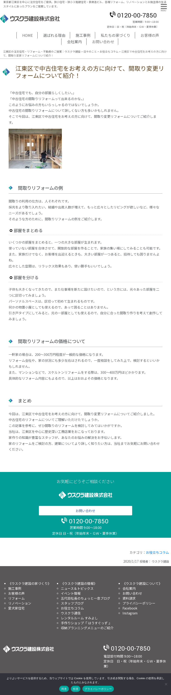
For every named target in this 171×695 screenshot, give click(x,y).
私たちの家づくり (115, 35)
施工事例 (83, 35)
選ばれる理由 (54, 35)
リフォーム (16, 598)
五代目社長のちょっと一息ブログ (85, 598)
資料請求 (129, 598)
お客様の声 (150, 35)
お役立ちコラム (157, 552)
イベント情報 (71, 593)
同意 (64, 688)
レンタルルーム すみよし (79, 617)
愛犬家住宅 (16, 608)
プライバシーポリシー (138, 603)
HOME (27, 35)
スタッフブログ (72, 603)
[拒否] (166, 684)
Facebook (129, 608)
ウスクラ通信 (71, 613)
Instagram (130, 613)
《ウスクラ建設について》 (142, 583)
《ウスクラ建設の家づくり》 (29, 583)
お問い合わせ (103, 41)
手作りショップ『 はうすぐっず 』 (86, 622)
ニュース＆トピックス (77, 588)
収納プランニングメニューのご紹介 (87, 627)
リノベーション (19, 603)
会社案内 (74, 41)
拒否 (76, 688)
